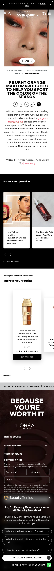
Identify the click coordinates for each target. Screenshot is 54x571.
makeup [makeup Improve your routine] (7, 376)
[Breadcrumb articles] (20, 386)
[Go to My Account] (4, 13)
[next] (32, 61)
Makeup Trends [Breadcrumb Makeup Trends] (32, 73)
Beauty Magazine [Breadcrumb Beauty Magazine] (15, 71)
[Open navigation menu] (49, 14)
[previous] (22, 61)
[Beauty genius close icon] (49, 497)
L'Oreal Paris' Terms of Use (20, 487)
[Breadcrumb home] (7, 386)
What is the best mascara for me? (24, 531)
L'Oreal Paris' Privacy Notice (34, 491)
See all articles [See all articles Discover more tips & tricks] (11, 262)
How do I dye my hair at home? (23, 550)
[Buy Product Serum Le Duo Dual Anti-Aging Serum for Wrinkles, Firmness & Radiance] (27, 357)
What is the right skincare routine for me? (26, 541)
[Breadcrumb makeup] (34, 386)
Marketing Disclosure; (30, 489)
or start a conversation (27, 558)
